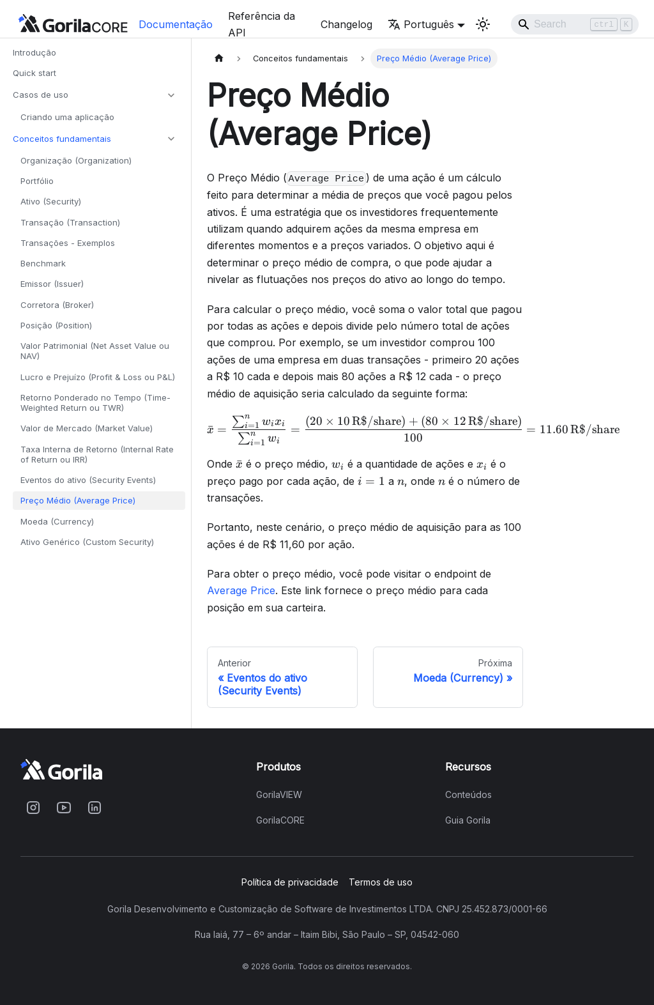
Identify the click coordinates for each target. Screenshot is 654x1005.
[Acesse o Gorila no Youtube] (64, 807)
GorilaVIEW (279, 795)
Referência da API (261, 24)
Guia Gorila (467, 820)
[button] (95, 95)
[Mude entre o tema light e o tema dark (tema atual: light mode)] (483, 24)
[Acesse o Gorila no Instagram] (33, 807)
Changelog (346, 24)
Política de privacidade (289, 882)
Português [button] (421, 24)
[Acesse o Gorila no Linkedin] (94, 807)
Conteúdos (468, 795)
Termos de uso (381, 882)
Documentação (176, 24)
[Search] (575, 24)
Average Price (241, 590)
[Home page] (219, 58)
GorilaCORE (280, 820)
